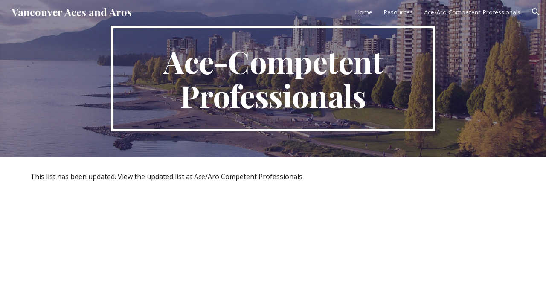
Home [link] (363, 12)
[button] (536, 12)
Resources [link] (398, 12)
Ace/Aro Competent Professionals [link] (472, 12)
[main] (273, 78)
